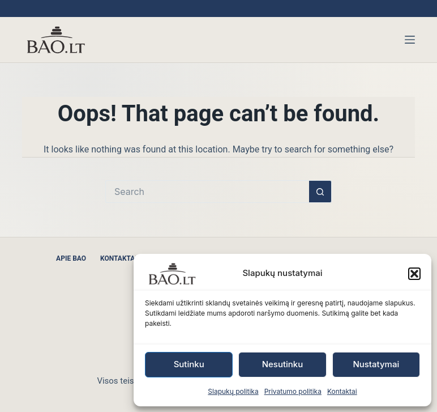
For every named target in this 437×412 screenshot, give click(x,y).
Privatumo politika (293, 391)
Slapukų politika (233, 391)
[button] (414, 273)
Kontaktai (342, 391)
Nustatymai (376, 364)
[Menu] (410, 40)
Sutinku (189, 364)
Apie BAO (71, 258)
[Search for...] (207, 191)
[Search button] (320, 191)
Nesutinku (282, 364)
